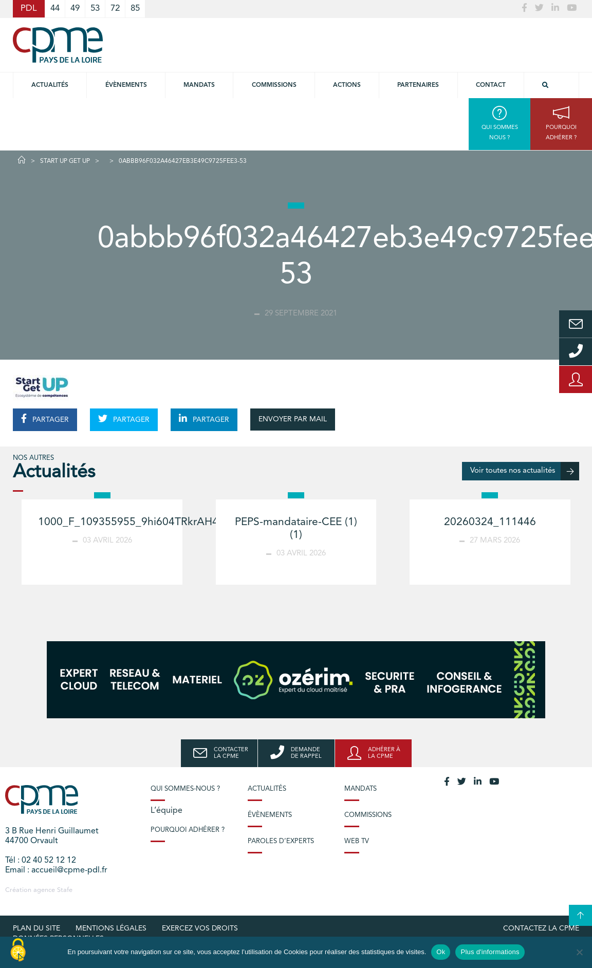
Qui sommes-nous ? (185, 789)
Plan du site (36, 928)
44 (55, 8)
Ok (440, 952)
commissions (274, 85)
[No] (579, 952)
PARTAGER (45, 418)
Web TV (356, 841)
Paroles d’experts (281, 841)
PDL (29, 8)
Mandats (199, 85)
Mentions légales (111, 928)
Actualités (49, 85)
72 (115, 8)
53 (95, 8)
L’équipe (166, 811)
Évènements (126, 85)
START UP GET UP (65, 161)
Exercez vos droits (200, 928)
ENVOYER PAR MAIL (292, 419)
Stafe (64, 890)
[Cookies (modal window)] (18, 950)
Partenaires (418, 85)
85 (135, 8)
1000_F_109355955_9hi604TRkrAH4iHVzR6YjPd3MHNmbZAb (190, 522)
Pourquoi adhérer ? (188, 830)
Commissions (368, 815)
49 (75, 8)
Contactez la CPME (541, 928)
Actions (347, 85)
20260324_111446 (490, 522)
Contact (491, 85)
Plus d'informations (489, 952)
